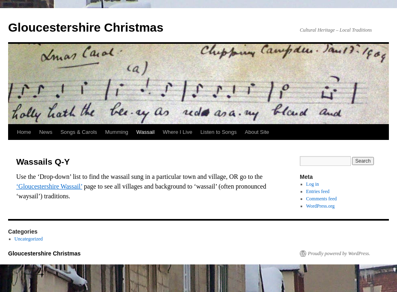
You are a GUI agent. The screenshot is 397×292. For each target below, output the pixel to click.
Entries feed (318, 191)
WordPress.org (320, 206)
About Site (257, 132)
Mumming (116, 132)
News (46, 132)
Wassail (146, 132)
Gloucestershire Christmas (85, 27)
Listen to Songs (219, 132)
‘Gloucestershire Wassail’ (49, 186)
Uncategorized (29, 239)
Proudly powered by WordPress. (339, 253)
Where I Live (177, 132)
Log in (312, 184)
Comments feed (321, 199)
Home (24, 132)
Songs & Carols (78, 132)
